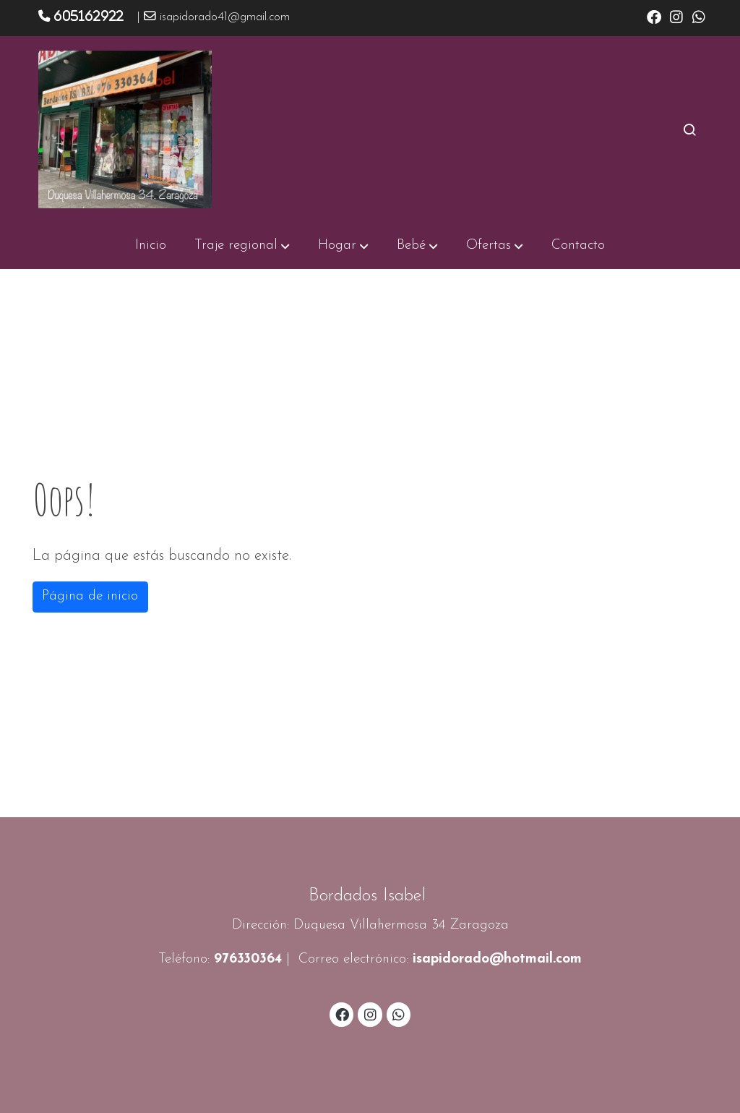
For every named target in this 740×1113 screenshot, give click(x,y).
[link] (125, 129)
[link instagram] (676, 16)
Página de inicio (90, 596)
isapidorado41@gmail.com (225, 17)
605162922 (88, 16)
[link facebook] (654, 16)
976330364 (248, 959)
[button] (242, 246)
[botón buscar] (689, 129)
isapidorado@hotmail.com (497, 959)
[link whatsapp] (698, 16)
